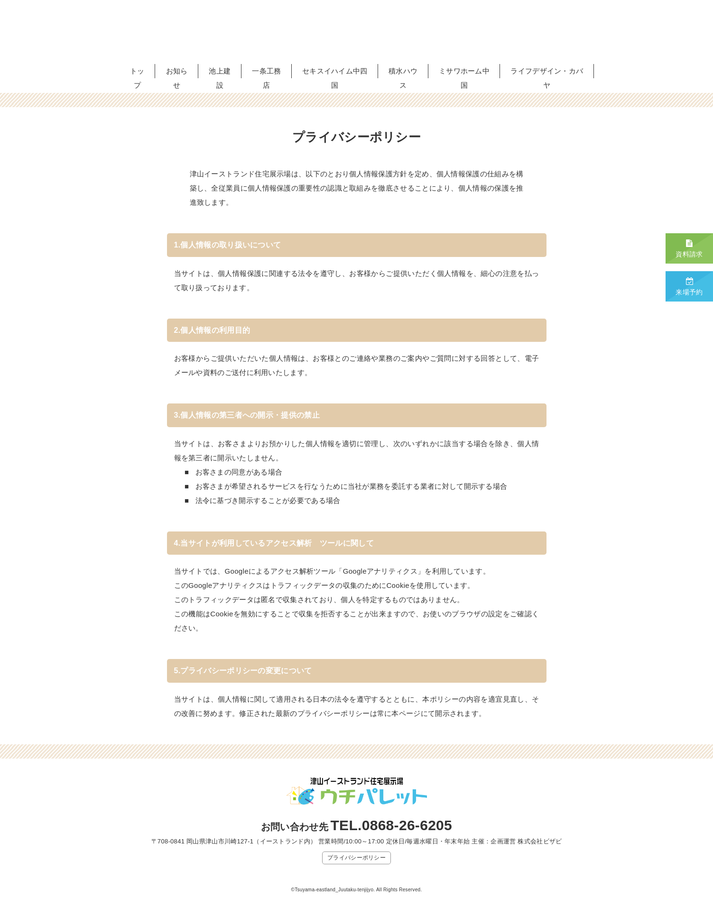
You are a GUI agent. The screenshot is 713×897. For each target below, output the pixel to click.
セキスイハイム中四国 (335, 78)
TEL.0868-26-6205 (391, 825)
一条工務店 (266, 78)
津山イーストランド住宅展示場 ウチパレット (357, 32)
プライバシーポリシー (356, 857)
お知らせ (177, 78)
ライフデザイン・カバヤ (546, 78)
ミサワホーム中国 (464, 78)
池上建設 (220, 78)
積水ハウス (403, 78)
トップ (137, 78)
